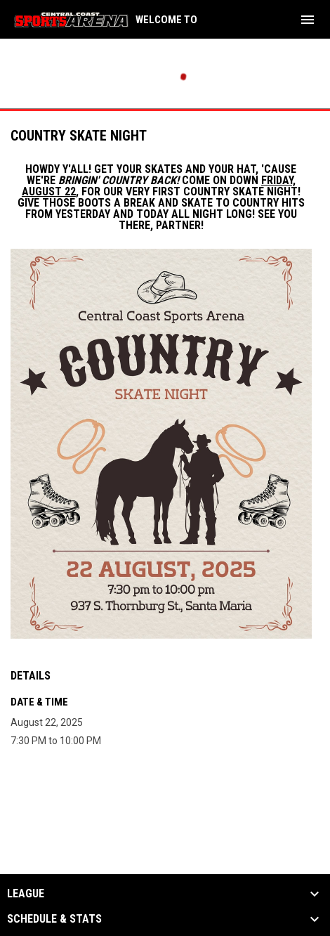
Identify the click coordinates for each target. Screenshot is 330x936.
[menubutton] (307, 19)
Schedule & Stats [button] (54, 919)
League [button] (25, 893)
